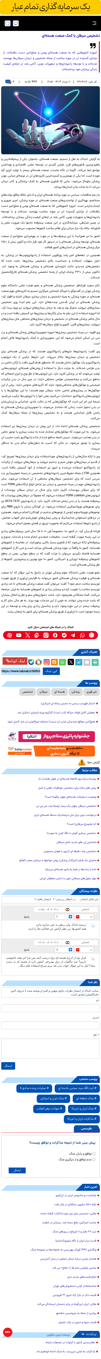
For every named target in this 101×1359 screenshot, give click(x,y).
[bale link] (64, 635)
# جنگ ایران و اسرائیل (53, 1098)
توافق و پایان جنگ (80, 1154)
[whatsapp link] (82, 635)
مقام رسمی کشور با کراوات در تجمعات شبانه (70, 1343)
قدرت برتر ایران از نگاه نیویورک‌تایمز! (75, 1241)
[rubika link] (91, 635)
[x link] (28, 635)
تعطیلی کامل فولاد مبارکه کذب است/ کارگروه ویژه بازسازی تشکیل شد (56, 713)
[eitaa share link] (54, 662)
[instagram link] (46, 635)
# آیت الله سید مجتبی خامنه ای (77, 1088)
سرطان (43, 692)
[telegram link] (73, 635)
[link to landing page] (52, 23)
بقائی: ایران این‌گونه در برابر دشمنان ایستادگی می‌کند (66, 1304)
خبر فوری (92, 692)
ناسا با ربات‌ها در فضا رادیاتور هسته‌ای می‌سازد (70, 870)
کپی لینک (51, 671)
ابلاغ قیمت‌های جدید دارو (81, 1277)
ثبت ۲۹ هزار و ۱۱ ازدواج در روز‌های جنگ (74, 1232)
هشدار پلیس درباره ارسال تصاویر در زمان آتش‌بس (68, 1259)
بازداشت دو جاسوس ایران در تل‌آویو (76, 1196)
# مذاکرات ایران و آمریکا (81, 1119)
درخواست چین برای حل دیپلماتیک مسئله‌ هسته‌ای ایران (65, 815)
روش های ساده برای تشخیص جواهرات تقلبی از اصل (67, 788)
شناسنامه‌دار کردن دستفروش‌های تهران (74, 1286)
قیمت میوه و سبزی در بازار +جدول (77, 1322)
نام (97, 1001)
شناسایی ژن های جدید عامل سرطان (76, 842)
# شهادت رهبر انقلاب (49, 1109)
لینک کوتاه (15, 661)
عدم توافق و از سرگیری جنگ (75, 1160)
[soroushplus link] (55, 635)
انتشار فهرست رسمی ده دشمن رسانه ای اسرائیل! (68, 704)
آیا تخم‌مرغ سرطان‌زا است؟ (81, 824)
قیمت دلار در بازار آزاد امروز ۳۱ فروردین (74, 1295)
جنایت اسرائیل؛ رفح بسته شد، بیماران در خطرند (69, 1223)
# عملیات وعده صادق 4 (34, 1088)
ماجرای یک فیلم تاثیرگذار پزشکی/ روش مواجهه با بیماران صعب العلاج (57, 861)
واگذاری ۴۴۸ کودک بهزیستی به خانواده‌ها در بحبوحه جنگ (63, 1250)
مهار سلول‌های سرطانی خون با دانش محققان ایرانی (68, 879)
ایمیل (95, 1018)
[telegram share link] (78, 662)
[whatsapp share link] (62, 662)
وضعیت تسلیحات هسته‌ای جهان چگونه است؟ (70, 797)
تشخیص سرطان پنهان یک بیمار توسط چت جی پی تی (66, 806)
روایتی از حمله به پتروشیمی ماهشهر (76, 1313)
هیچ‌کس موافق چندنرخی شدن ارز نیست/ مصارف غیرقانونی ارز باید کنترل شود (51, 722)
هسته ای (59, 692)
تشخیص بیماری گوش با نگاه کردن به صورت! (71, 833)
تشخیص (27, 692)
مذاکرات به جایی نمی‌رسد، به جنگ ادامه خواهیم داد (65, 1352)
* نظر (96, 1035)
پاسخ (26, 916)
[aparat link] (9, 635)
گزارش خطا (93, 762)
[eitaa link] (37, 635)
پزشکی (76, 692)
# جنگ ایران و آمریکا (84, 1109)
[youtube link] (19, 635)
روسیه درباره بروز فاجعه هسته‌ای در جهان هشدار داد (67, 779)
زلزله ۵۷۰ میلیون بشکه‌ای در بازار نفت (75, 1205)
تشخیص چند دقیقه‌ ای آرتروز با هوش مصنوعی (70, 851)
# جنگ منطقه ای (86, 1098)
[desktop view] (16, 23)
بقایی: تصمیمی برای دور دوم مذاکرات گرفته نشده (68, 1214)
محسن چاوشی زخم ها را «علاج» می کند (74, 1268)
